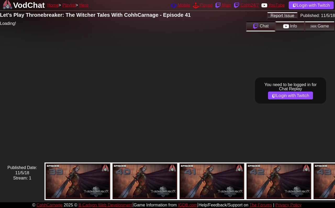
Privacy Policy (288, 205)
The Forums (260, 205)
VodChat (29, 5)
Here (83, 5)
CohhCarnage (49, 205)
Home (53, 5)
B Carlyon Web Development (105, 205)
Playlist (69, 5)
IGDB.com (187, 205)
